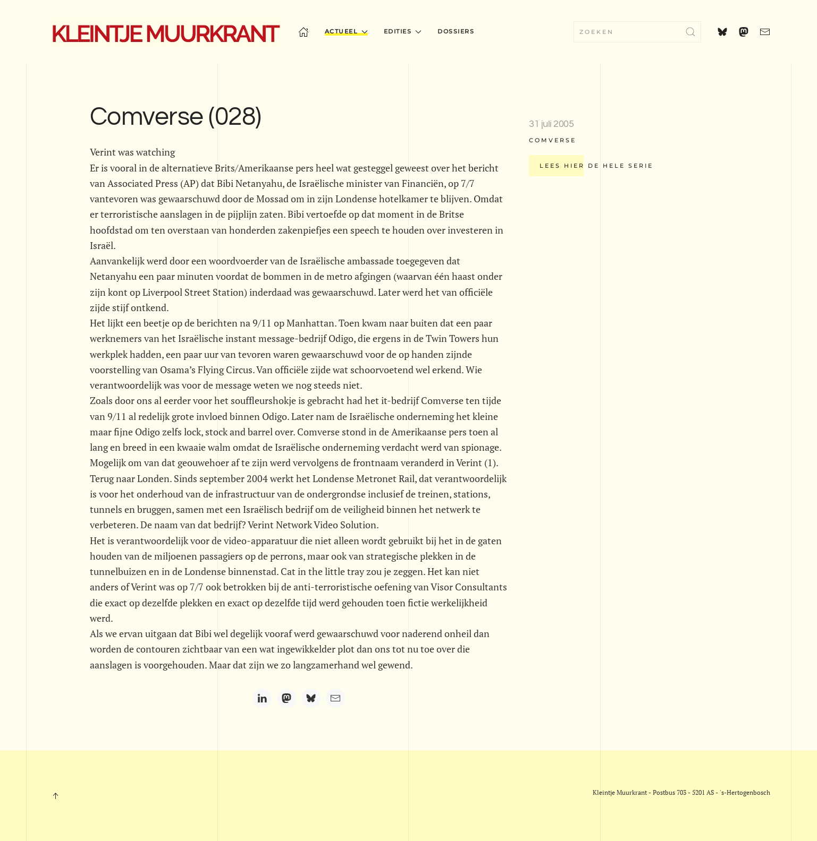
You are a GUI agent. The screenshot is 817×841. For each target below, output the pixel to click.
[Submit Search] (690, 31)
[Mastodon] (286, 698)
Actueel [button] (346, 31)
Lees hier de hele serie (596, 165)
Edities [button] (403, 31)
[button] (55, 796)
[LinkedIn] (262, 698)
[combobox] (637, 31)
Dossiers (455, 31)
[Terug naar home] (164, 32)
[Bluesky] (311, 698)
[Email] (335, 698)
